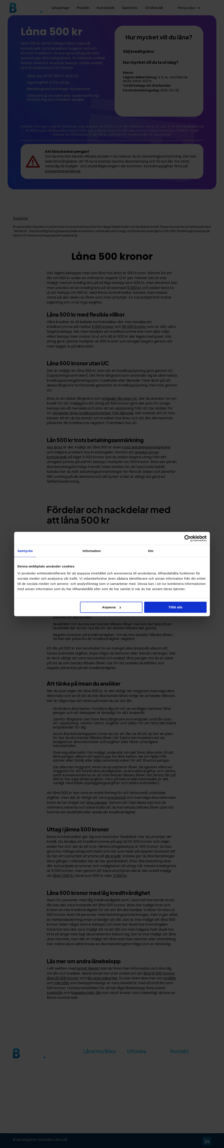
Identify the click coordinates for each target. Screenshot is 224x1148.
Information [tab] (92, 551)
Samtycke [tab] (25, 551)
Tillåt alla (175, 607)
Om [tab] (150, 551)
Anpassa (111, 607)
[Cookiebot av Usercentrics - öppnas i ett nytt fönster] (188, 538)
